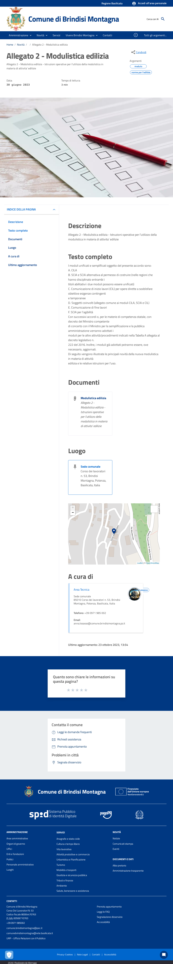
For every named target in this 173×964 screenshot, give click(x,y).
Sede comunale (90, 466)
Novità (20, 45)
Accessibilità (103, 922)
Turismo (60, 865)
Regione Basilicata (112, 3)
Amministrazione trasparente (128, 871)
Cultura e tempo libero (68, 844)
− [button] (73, 512)
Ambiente (61, 886)
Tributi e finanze (64, 880)
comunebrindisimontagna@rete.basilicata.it (29, 933)
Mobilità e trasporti (66, 870)
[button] (149, 3)
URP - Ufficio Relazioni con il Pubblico (26, 938)
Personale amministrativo (20, 864)
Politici (9, 859)
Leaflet (140, 563)
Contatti (11, 901)
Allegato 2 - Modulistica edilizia (50, 45)
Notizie (116, 838)
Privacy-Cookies (65, 954)
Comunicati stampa (123, 844)
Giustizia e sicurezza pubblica (71, 875)
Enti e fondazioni (15, 854)
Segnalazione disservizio (109, 917)
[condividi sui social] (138, 52)
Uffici (9, 849)
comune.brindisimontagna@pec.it (24, 928)
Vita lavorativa (64, 849)
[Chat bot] (164, 955)
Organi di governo (15, 844)
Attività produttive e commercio (73, 854)
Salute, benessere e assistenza (72, 891)
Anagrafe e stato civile (68, 839)
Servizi (60, 832)
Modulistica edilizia (93, 398)
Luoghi (10, 870)
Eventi (116, 849)
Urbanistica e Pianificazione (71, 859)
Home (9, 45)
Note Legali (82, 954)
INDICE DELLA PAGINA (21, 209)
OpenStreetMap (152, 563)
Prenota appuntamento (109, 906)
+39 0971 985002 (15, 923)
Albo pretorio (119, 865)
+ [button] (73, 507)
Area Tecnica (81, 589)
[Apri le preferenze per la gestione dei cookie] (9, 955)
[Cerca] (162, 19)
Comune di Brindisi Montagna (73, 18)
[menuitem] (107, 35)
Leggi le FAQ (103, 912)
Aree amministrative (17, 838)
